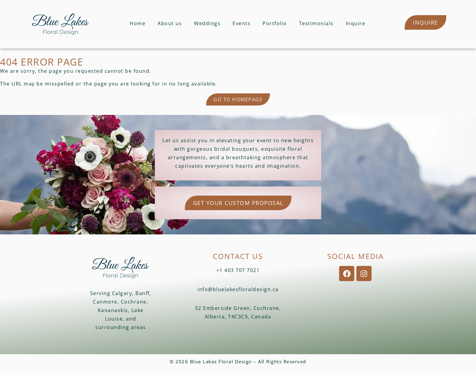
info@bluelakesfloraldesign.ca (238, 289)
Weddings (207, 23)
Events (241, 23)
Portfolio (275, 23)
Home (137, 23)
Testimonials (316, 23)
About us (170, 23)
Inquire (355, 23)
